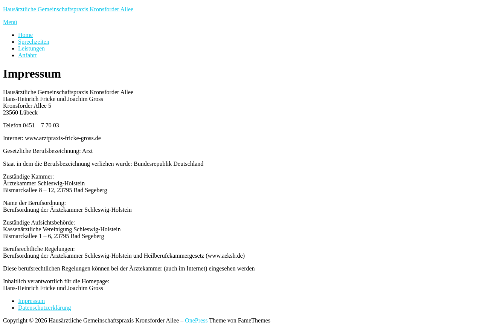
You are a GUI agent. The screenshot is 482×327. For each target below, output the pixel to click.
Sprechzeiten (33, 41)
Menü (10, 22)
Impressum (31, 301)
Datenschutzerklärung (44, 307)
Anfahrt (27, 55)
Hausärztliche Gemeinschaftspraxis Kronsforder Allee (68, 9)
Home (25, 35)
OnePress (196, 320)
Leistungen (31, 48)
